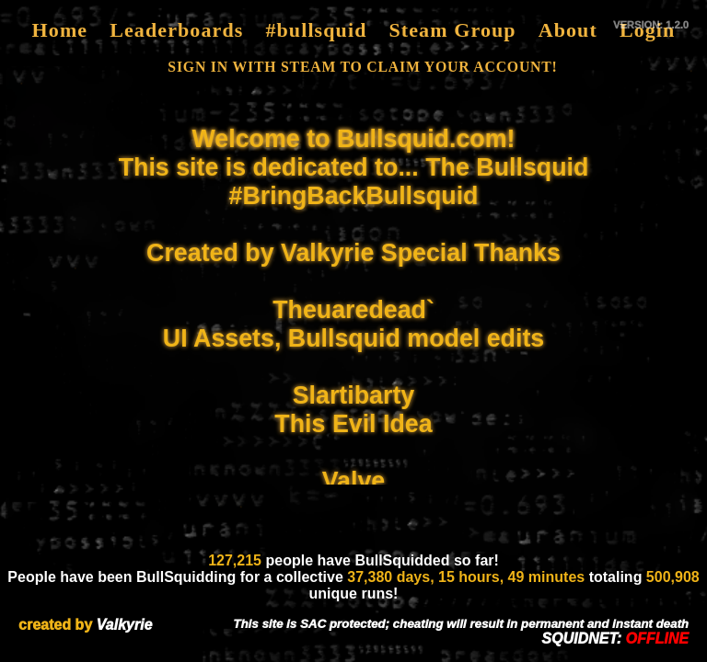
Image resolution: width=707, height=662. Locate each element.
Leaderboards (176, 29)
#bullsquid (315, 29)
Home (60, 29)
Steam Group (452, 29)
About (568, 29)
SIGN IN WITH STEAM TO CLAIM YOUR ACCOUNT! (362, 66)
